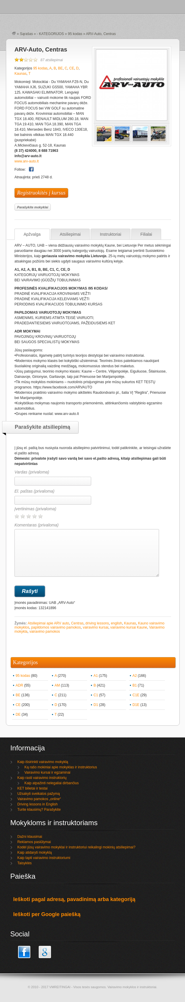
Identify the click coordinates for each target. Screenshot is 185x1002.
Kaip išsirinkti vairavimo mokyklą (42, 762)
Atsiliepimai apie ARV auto (48, 623)
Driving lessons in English (37, 804)
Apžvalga (32, 234)
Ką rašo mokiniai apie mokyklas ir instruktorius (60, 767)
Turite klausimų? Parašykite (39, 809)
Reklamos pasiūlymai (34, 842)
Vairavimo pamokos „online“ (39, 799)
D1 (96, 705)
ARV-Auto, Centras (40, 49)
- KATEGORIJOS (50, 34)
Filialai (146, 234)
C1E (135, 695)
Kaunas (20, 74)
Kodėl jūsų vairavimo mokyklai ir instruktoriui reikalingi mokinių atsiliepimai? (76, 847)
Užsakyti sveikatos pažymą (38, 794)
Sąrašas (26, 34)
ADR (19, 685)
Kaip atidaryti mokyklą (34, 852)
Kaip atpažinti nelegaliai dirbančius (51, 783)
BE (60, 68)
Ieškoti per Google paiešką (47, 914)
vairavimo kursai (95, 627)
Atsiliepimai (70, 234)
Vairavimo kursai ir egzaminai (47, 772)
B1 (134, 685)
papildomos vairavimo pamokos (56, 627)
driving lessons (97, 623)
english (116, 623)
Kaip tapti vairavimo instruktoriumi (43, 858)
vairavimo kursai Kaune (128, 627)
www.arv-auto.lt (26, 161)
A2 (134, 676)
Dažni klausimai (29, 837)
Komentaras (86, 550)
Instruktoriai (110, 234)
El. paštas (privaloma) (34, 491)
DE (18, 714)
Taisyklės (24, 863)
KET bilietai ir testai (32, 788)
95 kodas (75, 34)
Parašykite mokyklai (32, 207)
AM (57, 685)
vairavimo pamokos (45, 631)
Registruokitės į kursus (41, 193)
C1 (96, 695)
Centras (77, 623)
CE (71, 68)
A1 (96, 676)
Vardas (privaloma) (31, 472)
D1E (135, 705)
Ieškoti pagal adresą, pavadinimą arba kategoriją (74, 899)
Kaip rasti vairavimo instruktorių (42, 778)
